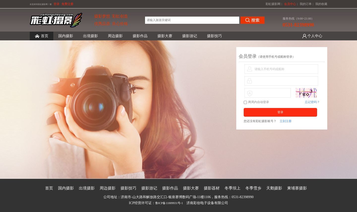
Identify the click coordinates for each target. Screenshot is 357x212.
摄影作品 (140, 36)
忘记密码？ (312, 102)
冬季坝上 (232, 188)
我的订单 (306, 4)
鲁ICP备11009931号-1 (169, 203)
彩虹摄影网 (273, 4)
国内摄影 (65, 36)
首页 (41, 36)
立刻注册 (286, 121)
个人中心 (314, 36)
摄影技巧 (214, 36)
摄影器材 (212, 188)
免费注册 (67, 4)
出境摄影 (90, 36)
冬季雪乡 (253, 188)
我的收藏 (321, 4)
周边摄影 (115, 36)
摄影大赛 (164, 36)
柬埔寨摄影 (297, 188)
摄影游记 (189, 36)
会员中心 (290, 4)
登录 (57, 4)
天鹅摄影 (274, 188)
